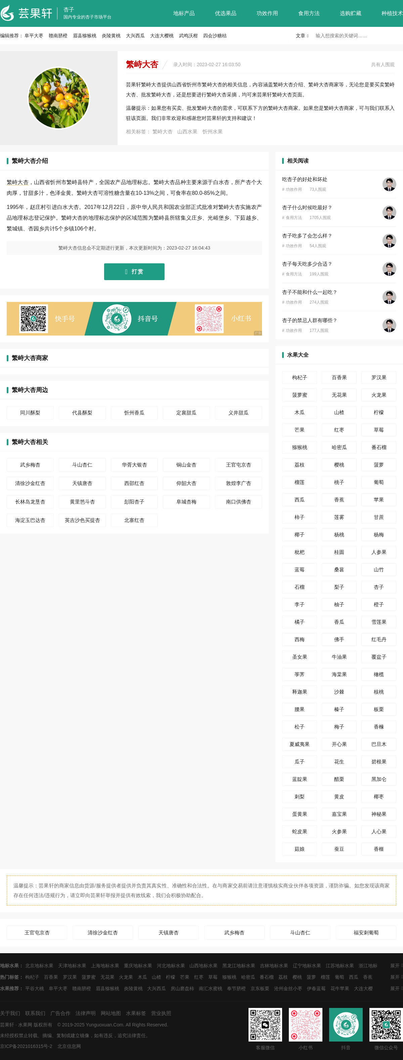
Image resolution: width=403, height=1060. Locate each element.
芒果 (300, 430)
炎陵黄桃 (111, 35)
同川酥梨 (30, 412)
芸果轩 (7, 1024)
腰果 (300, 709)
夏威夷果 (299, 744)
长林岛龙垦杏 (30, 501)
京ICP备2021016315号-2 (26, 1046)
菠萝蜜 (299, 395)
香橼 (379, 727)
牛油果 (339, 657)
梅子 (339, 727)
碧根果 (379, 761)
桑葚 (339, 569)
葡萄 (379, 482)
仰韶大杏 (186, 483)
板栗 (379, 709)
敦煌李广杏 (238, 483)
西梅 (300, 639)
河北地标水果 (171, 965)
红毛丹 (379, 639)
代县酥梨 (82, 412)
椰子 (300, 534)
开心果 (339, 744)
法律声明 (86, 1013)
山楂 (339, 412)
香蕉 (339, 499)
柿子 (300, 517)
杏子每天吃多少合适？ (307, 264)
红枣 (339, 430)
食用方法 (309, 13)
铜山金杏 (186, 465)
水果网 (25, 1024)
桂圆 (339, 552)
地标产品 (184, 13)
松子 (300, 727)
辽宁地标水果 (307, 965)
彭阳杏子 (134, 501)
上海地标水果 (105, 965)
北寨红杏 (134, 520)
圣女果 (299, 657)
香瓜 (339, 622)
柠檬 (379, 412)
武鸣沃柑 (188, 35)
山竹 (379, 569)
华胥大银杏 (134, 465)
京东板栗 (260, 988)
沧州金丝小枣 (288, 988)
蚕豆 (339, 849)
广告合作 (60, 1013)
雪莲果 (379, 622)
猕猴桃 (299, 447)
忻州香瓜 (134, 412)
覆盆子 (379, 657)
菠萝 (379, 465)
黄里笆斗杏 (82, 501)
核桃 (379, 692)
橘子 (300, 622)
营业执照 (161, 1013)
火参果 (339, 831)
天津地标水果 (72, 965)
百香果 (339, 377)
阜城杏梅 (186, 501)
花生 (339, 761)
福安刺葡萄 (366, 932)
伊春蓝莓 (316, 988)
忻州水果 (213, 131)
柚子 (339, 604)
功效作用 (267, 13)
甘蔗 (379, 517)
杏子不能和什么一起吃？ (310, 292)
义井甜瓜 (238, 412)
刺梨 (300, 796)
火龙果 (379, 395)
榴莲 (300, 482)
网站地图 (111, 1013)
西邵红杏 (134, 483)
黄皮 (339, 796)
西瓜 (300, 499)
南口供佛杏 (238, 501)
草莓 (379, 430)
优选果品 (225, 13)
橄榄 (379, 674)
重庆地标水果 (138, 965)
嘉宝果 (339, 814)
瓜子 (300, 761)
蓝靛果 (299, 779)
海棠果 (339, 674)
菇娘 (300, 849)
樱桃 (339, 465)
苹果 (379, 499)
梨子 (339, 587)
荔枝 (300, 465)
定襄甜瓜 (186, 412)
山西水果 (187, 131)
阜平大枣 (34, 35)
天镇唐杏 (82, 483)
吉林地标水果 (274, 965)
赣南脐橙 (58, 35)
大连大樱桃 (162, 35)
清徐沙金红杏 (30, 483)
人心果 (379, 831)
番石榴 (379, 447)
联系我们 (35, 1013)
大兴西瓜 (135, 35)
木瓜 (300, 412)
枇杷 (300, 552)
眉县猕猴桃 (84, 35)
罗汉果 (379, 377)
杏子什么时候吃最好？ (307, 207)
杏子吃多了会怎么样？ (307, 235)
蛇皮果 (299, 831)
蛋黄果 (299, 814)
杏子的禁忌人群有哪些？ (310, 320)
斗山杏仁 (82, 465)
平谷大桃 (34, 988)
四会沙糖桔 (215, 35)
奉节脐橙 (236, 988)
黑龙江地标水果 (238, 965)
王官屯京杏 (238, 465)
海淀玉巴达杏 (30, 520)
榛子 (339, 709)
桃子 (339, 482)
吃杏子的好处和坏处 (304, 179)
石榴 (300, 587)
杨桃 (339, 534)
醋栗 (339, 779)
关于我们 (10, 1013)
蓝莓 (300, 569)
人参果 (379, 552)
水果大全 (298, 355)
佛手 (339, 639)
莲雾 (339, 517)
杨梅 (379, 534)
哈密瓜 (339, 447)
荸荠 (300, 674)
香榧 (379, 849)
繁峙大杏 (162, 131)
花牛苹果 (339, 988)
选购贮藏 (350, 13)
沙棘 (339, 692)
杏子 (68, 9)
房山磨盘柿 (182, 988)
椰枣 (379, 796)
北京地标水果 (39, 965)
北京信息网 (69, 1046)
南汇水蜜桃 (210, 988)
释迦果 (299, 692)
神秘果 (379, 814)
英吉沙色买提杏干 (82, 522)
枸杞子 (299, 377)
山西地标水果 (203, 965)
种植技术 (392, 13)
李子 (300, 604)
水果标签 (136, 1013)
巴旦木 (379, 744)
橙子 (379, 604)
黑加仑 (379, 779)
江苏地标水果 (340, 965)
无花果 (339, 395)
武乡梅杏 (30, 465)
